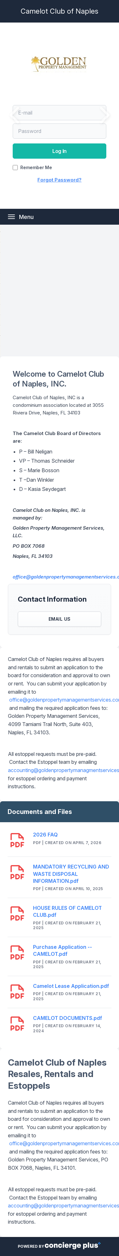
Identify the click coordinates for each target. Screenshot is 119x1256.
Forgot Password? (59, 180)
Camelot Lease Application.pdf (71, 986)
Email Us (60, 619)
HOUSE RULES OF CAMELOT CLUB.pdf (67, 911)
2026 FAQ (45, 834)
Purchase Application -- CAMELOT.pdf (62, 950)
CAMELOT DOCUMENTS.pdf (67, 1018)
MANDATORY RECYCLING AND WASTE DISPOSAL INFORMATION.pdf (71, 873)
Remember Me (36, 167)
